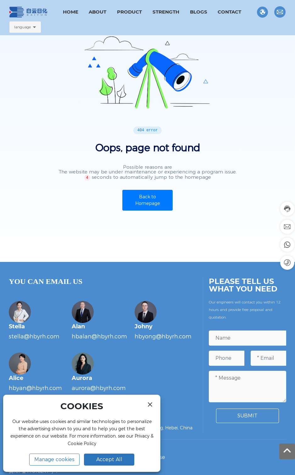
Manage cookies (54, 459)
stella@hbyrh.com (34, 336)
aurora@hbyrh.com (99, 388)
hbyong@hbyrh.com (163, 336)
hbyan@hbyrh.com (35, 388)
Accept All (109, 459)
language (22, 27)
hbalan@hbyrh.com (99, 336)
